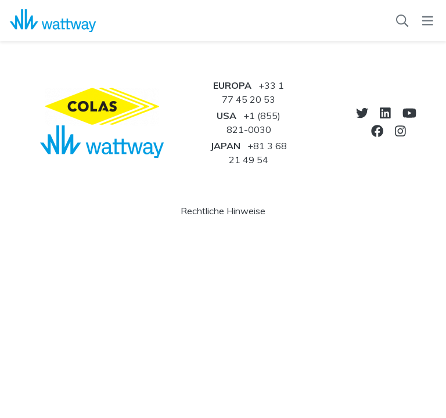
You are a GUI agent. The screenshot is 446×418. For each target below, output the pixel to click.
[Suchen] (402, 20)
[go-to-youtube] (409, 113)
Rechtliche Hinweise (223, 211)
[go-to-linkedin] (385, 113)
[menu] (428, 20)
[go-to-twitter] (362, 113)
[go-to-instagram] (400, 131)
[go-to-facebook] (377, 131)
